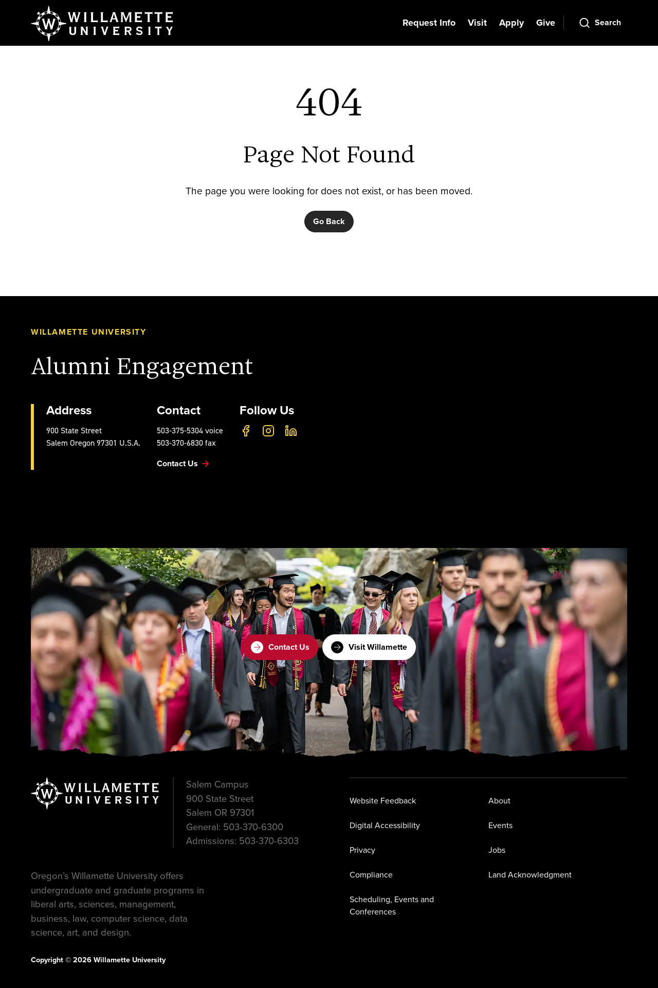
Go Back (329, 221)
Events (500, 825)
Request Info (429, 22)
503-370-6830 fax (186, 442)
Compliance (371, 875)
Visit (477, 22)
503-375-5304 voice (190, 430)
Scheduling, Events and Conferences (392, 905)
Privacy (362, 850)
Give (545, 22)
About (499, 801)
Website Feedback (383, 801)
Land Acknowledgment (530, 875)
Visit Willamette (369, 647)
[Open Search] (599, 22)
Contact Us (280, 647)
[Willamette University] (103, 24)
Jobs (496, 850)
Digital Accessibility (385, 825)
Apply (511, 22)
